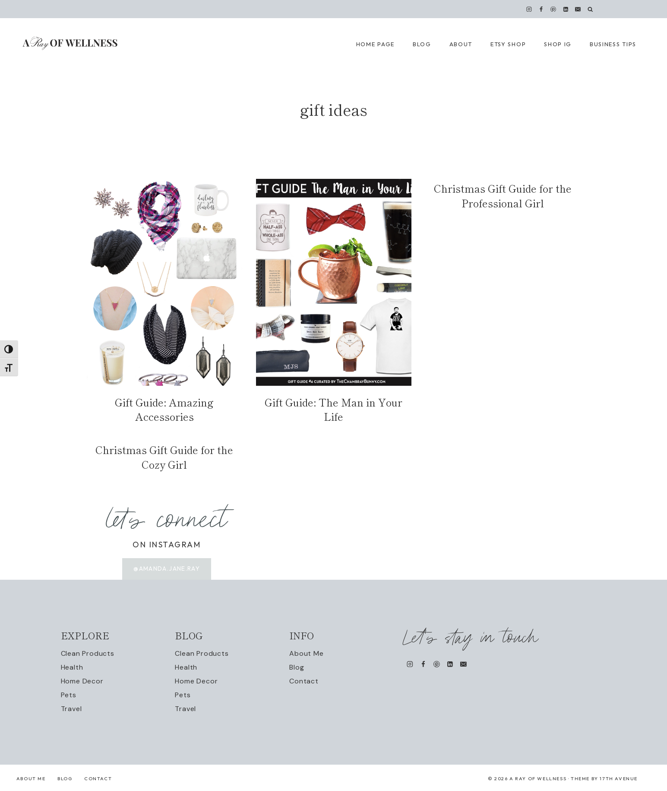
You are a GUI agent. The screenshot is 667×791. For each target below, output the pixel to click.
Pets (68, 695)
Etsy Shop (508, 44)
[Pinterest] (553, 9)
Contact (304, 681)
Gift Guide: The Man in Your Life (333, 409)
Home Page (375, 44)
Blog (296, 667)
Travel (71, 708)
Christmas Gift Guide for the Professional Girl (503, 195)
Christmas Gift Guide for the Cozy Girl (164, 457)
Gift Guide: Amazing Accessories (164, 409)
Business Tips (613, 44)
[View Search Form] (590, 9)
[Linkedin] (565, 9)
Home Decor (82, 681)
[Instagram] (529, 9)
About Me (306, 653)
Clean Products (87, 653)
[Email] (577, 9)
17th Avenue (619, 779)
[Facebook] (541, 9)
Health (72, 667)
